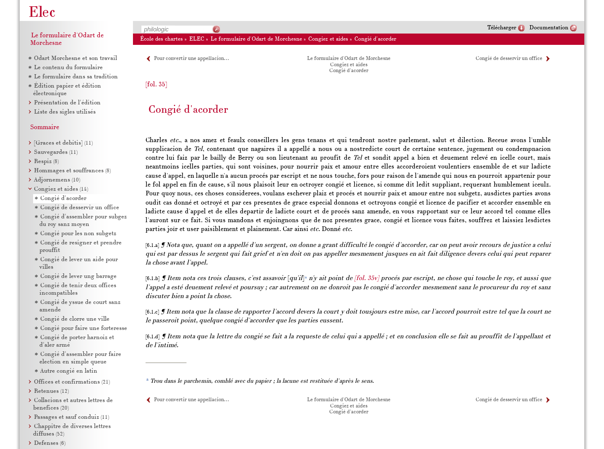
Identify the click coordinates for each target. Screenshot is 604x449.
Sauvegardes (56, 152)
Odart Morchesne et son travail (75, 58)
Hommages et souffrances (72, 171)
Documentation (548, 28)
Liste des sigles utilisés (65, 112)
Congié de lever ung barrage (78, 276)
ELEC (196, 39)
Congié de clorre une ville (74, 319)
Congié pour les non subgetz (78, 234)
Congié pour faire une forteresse (83, 328)
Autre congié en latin (68, 371)
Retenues (51, 391)
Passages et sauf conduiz (71, 417)
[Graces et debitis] (63, 143)
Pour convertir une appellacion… (191, 58)
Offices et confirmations (72, 382)
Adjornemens (57, 180)
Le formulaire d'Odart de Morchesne (256, 39)
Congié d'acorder (375, 39)
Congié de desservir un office (509, 58)
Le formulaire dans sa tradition (76, 77)
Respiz (46, 161)
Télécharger (501, 28)
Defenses (49, 443)
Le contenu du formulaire (68, 68)
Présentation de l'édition (67, 103)
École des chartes (161, 39)
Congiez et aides (328, 39)
